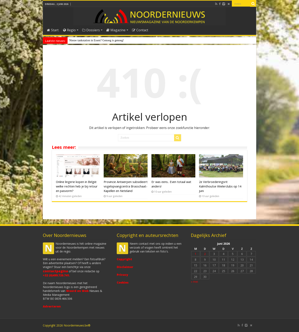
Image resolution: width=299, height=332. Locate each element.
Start (53, 30)
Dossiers (91, 30)
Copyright (124, 259)
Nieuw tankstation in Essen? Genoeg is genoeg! (96, 40)
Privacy (122, 275)
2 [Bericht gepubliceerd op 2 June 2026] (205, 254)
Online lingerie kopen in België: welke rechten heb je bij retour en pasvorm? (77, 186)
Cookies (123, 282)
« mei (194, 282)
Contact (140, 30)
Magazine (116, 30)
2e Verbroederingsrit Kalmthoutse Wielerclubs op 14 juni (220, 186)
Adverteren (52, 306)
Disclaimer (125, 267)
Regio (69, 30)
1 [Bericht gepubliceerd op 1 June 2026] (195, 254)
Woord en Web (77, 291)
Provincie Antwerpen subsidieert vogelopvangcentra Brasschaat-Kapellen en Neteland (126, 186)
